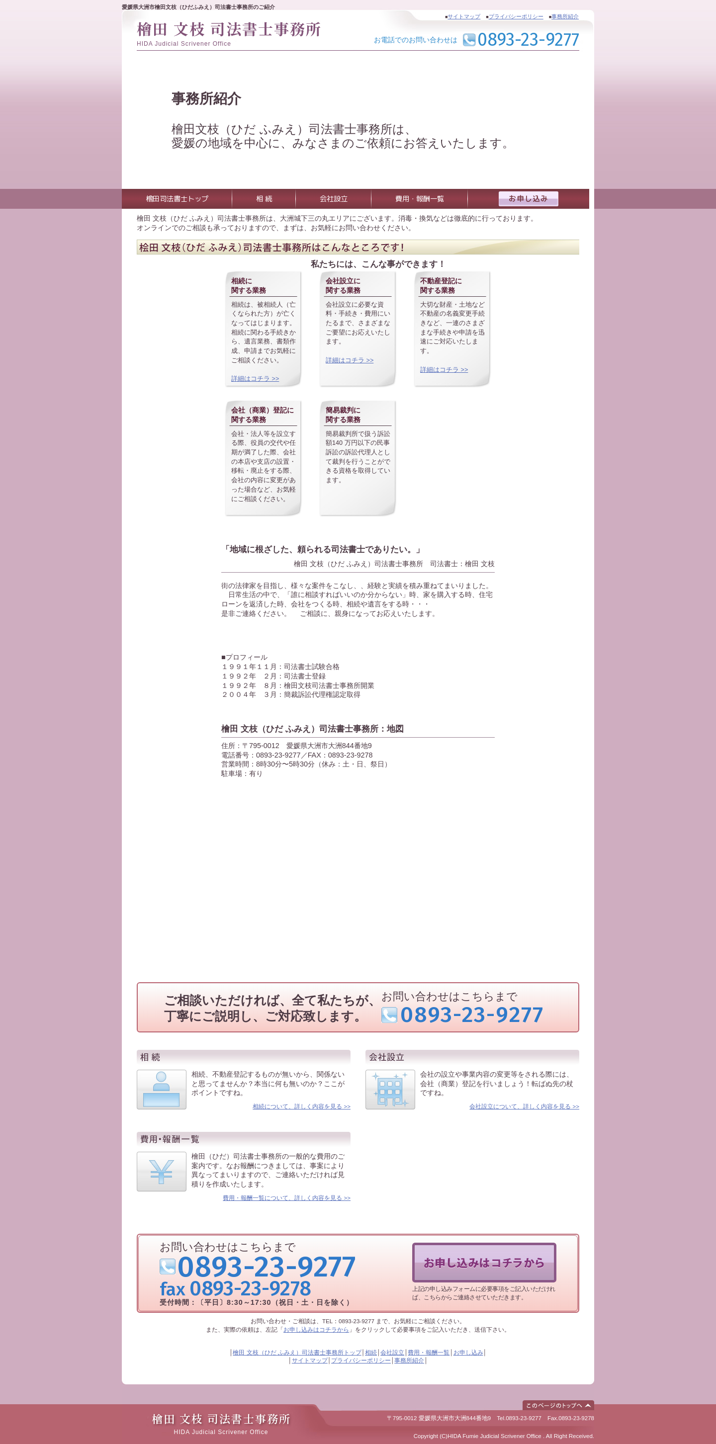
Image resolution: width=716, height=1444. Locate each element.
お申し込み (468, 1353)
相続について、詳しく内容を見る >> (302, 1106)
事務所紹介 (565, 16)
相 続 (264, 199)
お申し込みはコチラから (316, 1330)
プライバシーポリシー (516, 16)
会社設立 (334, 199)
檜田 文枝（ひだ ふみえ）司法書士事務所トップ (297, 1353)
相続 (371, 1353)
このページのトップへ (558, 1405)
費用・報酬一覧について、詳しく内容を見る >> (287, 1198)
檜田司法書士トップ (177, 199)
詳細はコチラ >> (255, 378)
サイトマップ (464, 16)
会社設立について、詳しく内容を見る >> (524, 1106)
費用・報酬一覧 (419, 199)
